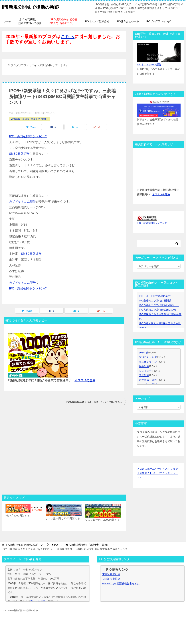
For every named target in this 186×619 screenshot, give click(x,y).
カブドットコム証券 (22, 201)
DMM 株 (143, 352)
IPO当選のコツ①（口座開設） (156, 300)
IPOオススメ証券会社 (96, 21)
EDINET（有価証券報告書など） (121, 583)
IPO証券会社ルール (127, 21)
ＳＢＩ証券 (145, 370)
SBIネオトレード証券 (149, 64)
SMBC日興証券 (19, 153)
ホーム (7, 21)
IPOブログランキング (158, 21)
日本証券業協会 (111, 578)
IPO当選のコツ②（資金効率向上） (159, 305)
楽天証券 (144, 375)
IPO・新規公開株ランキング (28, 136)
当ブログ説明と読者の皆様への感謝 (30, 21)
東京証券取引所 (111, 574)
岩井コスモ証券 (148, 379)
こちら (67, 36)
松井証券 (144, 366)
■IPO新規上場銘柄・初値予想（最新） (29, 119)
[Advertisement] (64, 451)
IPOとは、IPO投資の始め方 (155, 296)
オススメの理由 (84, 380)
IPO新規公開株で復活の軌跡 (36, 6)
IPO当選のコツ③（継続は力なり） (159, 309)
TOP (25, 544)
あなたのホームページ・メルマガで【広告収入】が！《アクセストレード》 (157, 473)
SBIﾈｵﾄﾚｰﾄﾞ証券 (148, 357)
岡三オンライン (148, 361)
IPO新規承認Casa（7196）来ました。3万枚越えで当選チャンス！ (96, 402)
